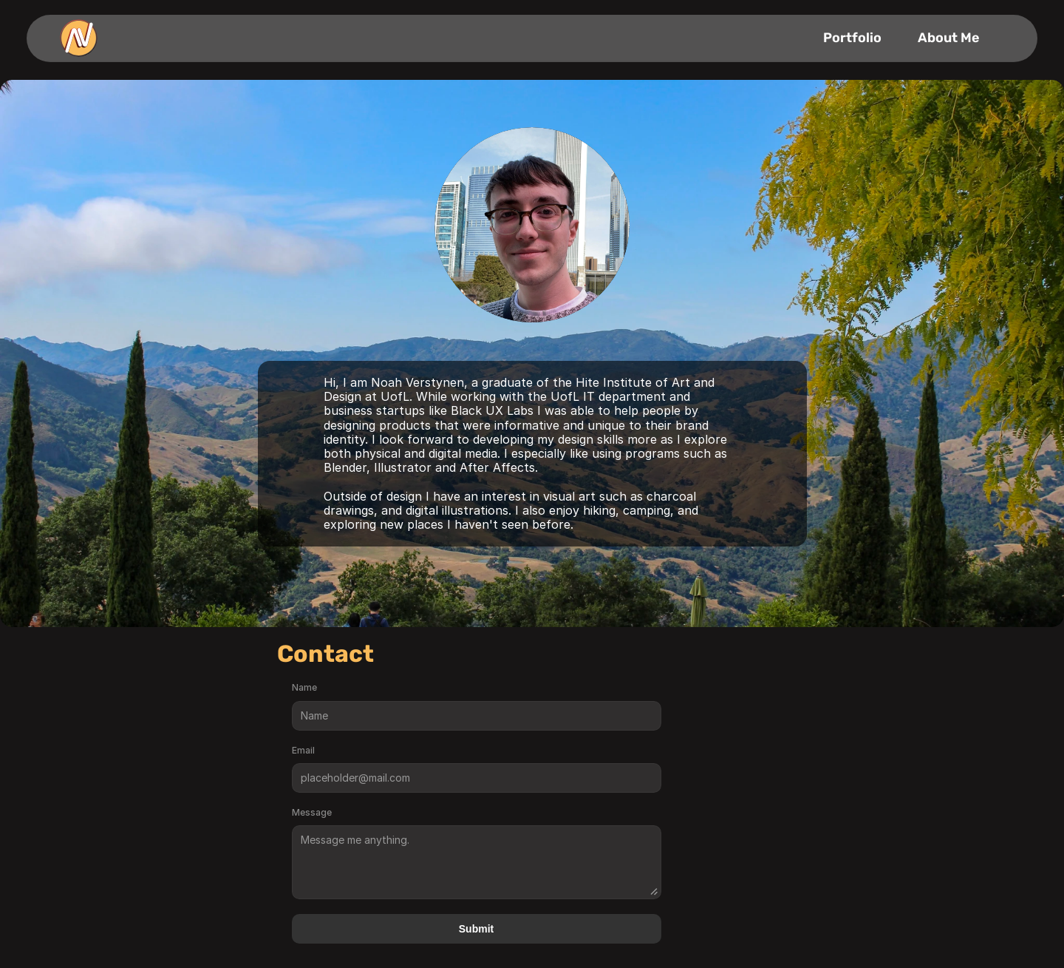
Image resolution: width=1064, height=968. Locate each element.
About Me (949, 38)
